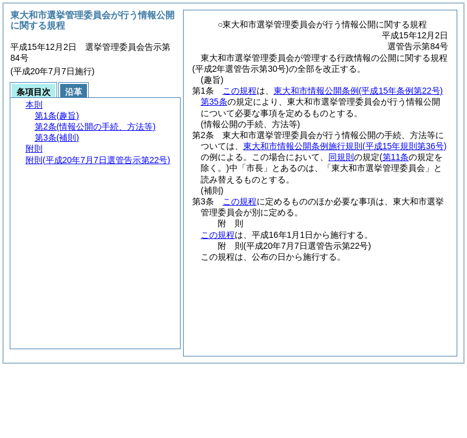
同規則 (341, 157)
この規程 (240, 91)
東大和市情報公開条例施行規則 (344, 146)
